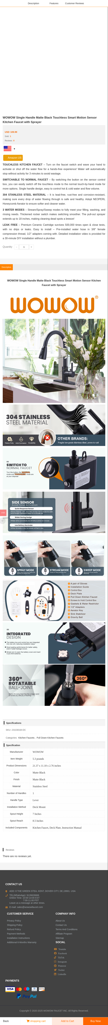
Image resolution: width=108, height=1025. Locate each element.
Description (33, 3)
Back (5, 1021)
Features (54, 3)
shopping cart (36, 1021)
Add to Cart (67, 1021)
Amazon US (12, 157)
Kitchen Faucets (26, 737)
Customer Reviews (74, 3)
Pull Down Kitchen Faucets (50, 737)
